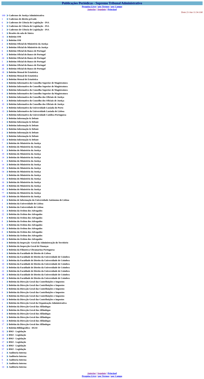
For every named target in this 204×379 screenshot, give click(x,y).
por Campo (116, 6)
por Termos (103, 6)
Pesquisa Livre (89, 6)
